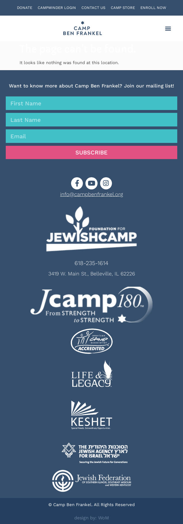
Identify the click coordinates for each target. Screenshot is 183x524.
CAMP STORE (123, 7)
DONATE (24, 7)
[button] (168, 28)
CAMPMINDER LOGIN (57, 7)
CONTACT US (93, 7)
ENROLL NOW (153, 7)
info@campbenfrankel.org (91, 194)
